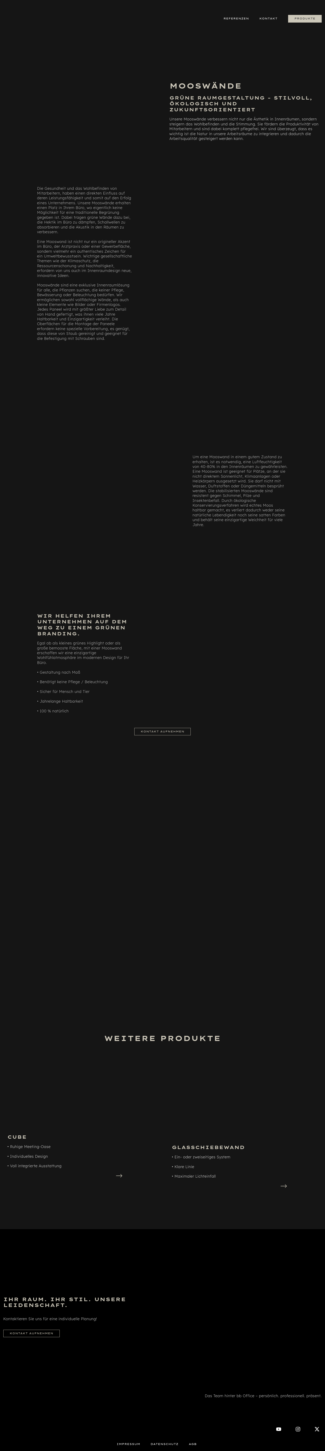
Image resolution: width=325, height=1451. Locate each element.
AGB (192, 1444)
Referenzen (236, 18)
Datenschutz (164, 1444)
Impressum (128, 1444)
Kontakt (268, 18)
